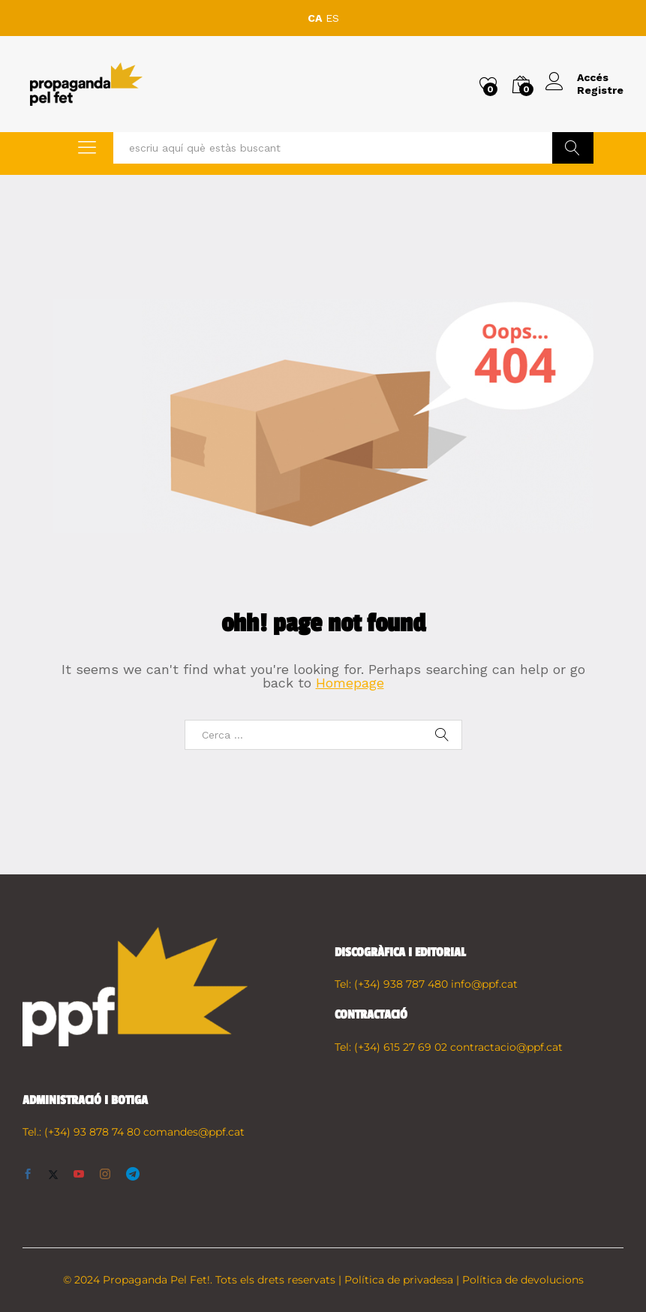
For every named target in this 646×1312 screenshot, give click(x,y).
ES (332, 18)
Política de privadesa (398, 1279)
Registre (600, 90)
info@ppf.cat (484, 984)
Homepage (350, 683)
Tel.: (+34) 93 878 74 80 (81, 1132)
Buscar (572, 148)
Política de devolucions (523, 1279)
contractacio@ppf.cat (506, 1047)
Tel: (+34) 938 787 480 (391, 984)
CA (315, 18)
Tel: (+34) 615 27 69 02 (391, 1047)
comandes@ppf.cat (194, 1132)
